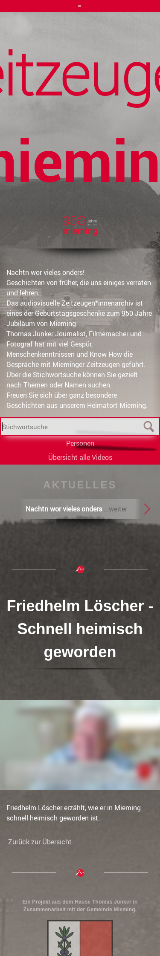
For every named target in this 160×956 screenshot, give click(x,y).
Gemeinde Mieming (111, 910)
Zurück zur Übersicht (40, 841)
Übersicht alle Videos (80, 457)
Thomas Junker (111, 902)
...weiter (115, 509)
